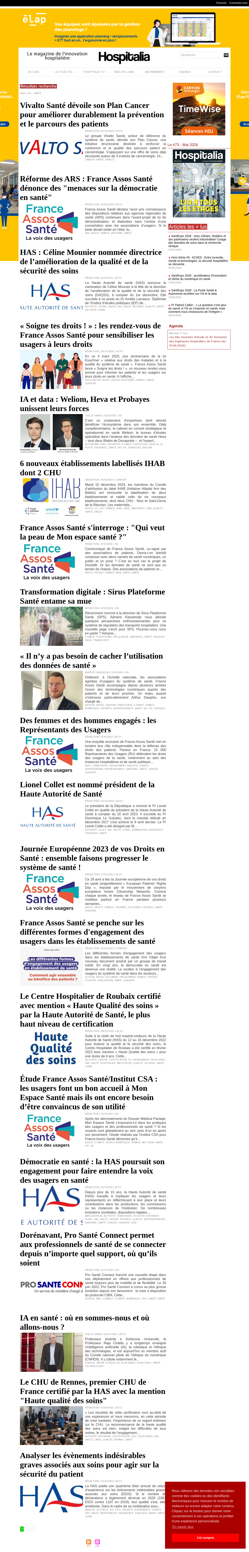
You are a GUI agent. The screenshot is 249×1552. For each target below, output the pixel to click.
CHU (101, 508)
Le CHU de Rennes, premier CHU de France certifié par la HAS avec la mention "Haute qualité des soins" (92, 1391)
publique (141, 1513)
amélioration (93, 1216)
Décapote (114, 444)
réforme (116, 233)
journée (120, 907)
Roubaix (149, 1063)
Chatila (89, 1363)
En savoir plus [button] (183, 1527)
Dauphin (110, 705)
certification (118, 1060)
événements (142, 1510)
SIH (119, 447)
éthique (111, 1363)
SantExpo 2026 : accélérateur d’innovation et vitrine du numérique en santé (197, 277)
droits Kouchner (122, 380)
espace (99, 572)
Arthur (90, 705)
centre (103, 1060)
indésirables (108, 1513)
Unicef (98, 512)
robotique (144, 1363)
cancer (90, 159)
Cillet (102, 830)
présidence (155, 830)
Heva (152, 444)
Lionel (126, 830)
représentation (154, 1219)
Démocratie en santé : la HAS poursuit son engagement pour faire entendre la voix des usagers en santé (92, 1170)
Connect (107, 1298)
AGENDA (185, 72)
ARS (87, 233)
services (159, 637)
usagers (90, 383)
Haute (127, 306)
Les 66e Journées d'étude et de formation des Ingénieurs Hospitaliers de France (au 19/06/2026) (198, 341)
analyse (90, 1510)
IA (157, 444)
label (126, 508)
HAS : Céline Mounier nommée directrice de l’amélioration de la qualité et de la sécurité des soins (91, 261)
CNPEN (100, 1363)
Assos (95, 233)
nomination (139, 830)
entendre (152, 1216)
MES (144, 1142)
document (111, 977)
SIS (124, 447)
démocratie (124, 705)
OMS (149, 508)
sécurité (91, 310)
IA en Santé (128, 1363)
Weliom (147, 447)
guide (88, 1219)
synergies (134, 447)
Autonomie (92, 444)
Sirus (88, 640)
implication (124, 1063)
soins (101, 310)
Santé (100, 159)
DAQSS (112, 306)
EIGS (118, 1510)
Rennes (119, 1439)
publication (105, 980)
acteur (89, 977)
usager (153, 769)
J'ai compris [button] (205, 1537)
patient (152, 977)
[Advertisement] (199, 385)
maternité (138, 508)
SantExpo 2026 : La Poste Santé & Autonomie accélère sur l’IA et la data (192, 292)
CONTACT (215, 72)
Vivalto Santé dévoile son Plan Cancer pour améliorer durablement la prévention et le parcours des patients (92, 114)
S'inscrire (221, 2)
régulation (120, 637)
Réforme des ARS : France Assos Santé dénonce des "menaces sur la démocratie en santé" (88, 188)
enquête (132, 765)
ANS (98, 1298)
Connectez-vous (238, 2)
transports (101, 640)
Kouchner (134, 907)
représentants (123, 708)
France (105, 233)
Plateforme (104, 637)
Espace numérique (118, 1142)
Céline (102, 306)
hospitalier (107, 1063)
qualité (150, 306)
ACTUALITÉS (64, 72)
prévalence (126, 1513)
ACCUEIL (33, 72)
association (93, 380)
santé (126, 572)
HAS (119, 306)
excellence (157, 1060)
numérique (92, 708)
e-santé (127, 444)
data (103, 444)
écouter (139, 1216)
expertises (140, 444)
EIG (112, 1510)
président (91, 833)
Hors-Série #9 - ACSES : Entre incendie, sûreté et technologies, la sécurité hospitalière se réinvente (198, 261)
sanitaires (136, 637)
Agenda (176, 326)
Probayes (100, 447)
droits (98, 907)
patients (106, 708)
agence (90, 1298)
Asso (88, 765)
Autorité (91, 306)
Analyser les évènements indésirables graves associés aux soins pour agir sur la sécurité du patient (89, 1464)
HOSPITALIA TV (94, 72)
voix (133, 1222)
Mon (118, 572)
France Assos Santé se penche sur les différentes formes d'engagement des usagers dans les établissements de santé (87, 932)
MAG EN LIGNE (124, 72)
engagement (117, 765)
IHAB (119, 508)
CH (96, 508)
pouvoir (90, 980)
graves (156, 1510)
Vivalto (109, 159)
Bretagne (104, 1436)
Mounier (138, 306)
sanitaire (132, 769)
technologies (94, 1366)
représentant (94, 769)
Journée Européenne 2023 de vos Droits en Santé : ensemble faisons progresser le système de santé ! (92, 858)
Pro (144, 1298)
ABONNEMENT (154, 72)
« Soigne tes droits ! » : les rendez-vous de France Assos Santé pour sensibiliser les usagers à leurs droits (90, 335)
